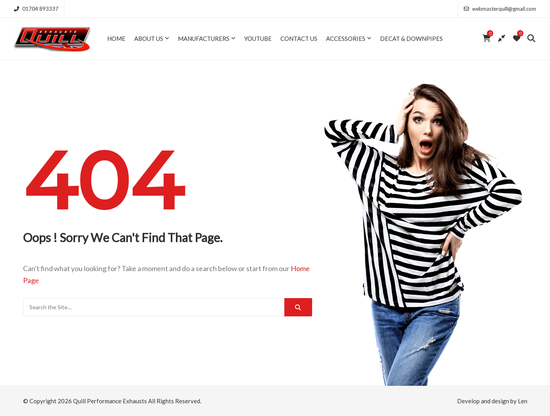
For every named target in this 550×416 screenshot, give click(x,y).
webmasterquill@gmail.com (500, 9)
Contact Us (298, 38)
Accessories (345, 38)
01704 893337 (36, 9)
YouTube (258, 38)
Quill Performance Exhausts (110, 400)
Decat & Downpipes (411, 38)
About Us (148, 38)
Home (116, 38)
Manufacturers (204, 38)
